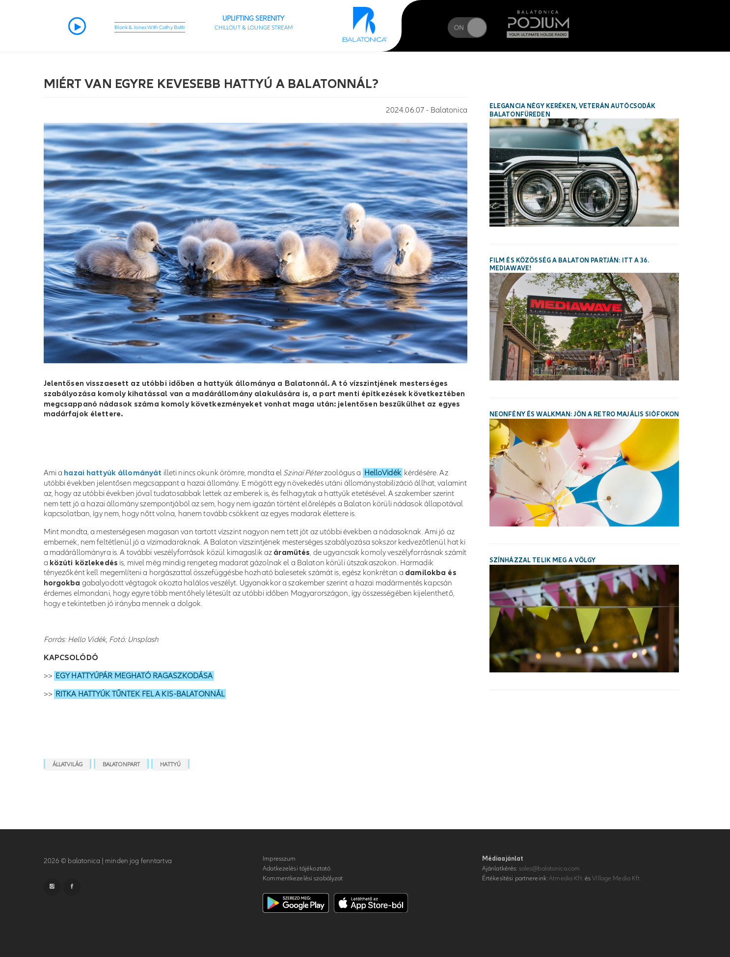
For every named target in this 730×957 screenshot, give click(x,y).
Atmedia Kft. (566, 878)
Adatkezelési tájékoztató (296, 868)
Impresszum (279, 859)
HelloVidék (382, 473)
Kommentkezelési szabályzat (303, 878)
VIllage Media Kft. (616, 878)
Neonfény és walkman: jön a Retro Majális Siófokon (584, 414)
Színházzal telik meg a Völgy (542, 560)
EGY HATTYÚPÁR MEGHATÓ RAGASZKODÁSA (134, 676)
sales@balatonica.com (549, 868)
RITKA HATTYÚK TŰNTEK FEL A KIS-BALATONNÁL (139, 694)
